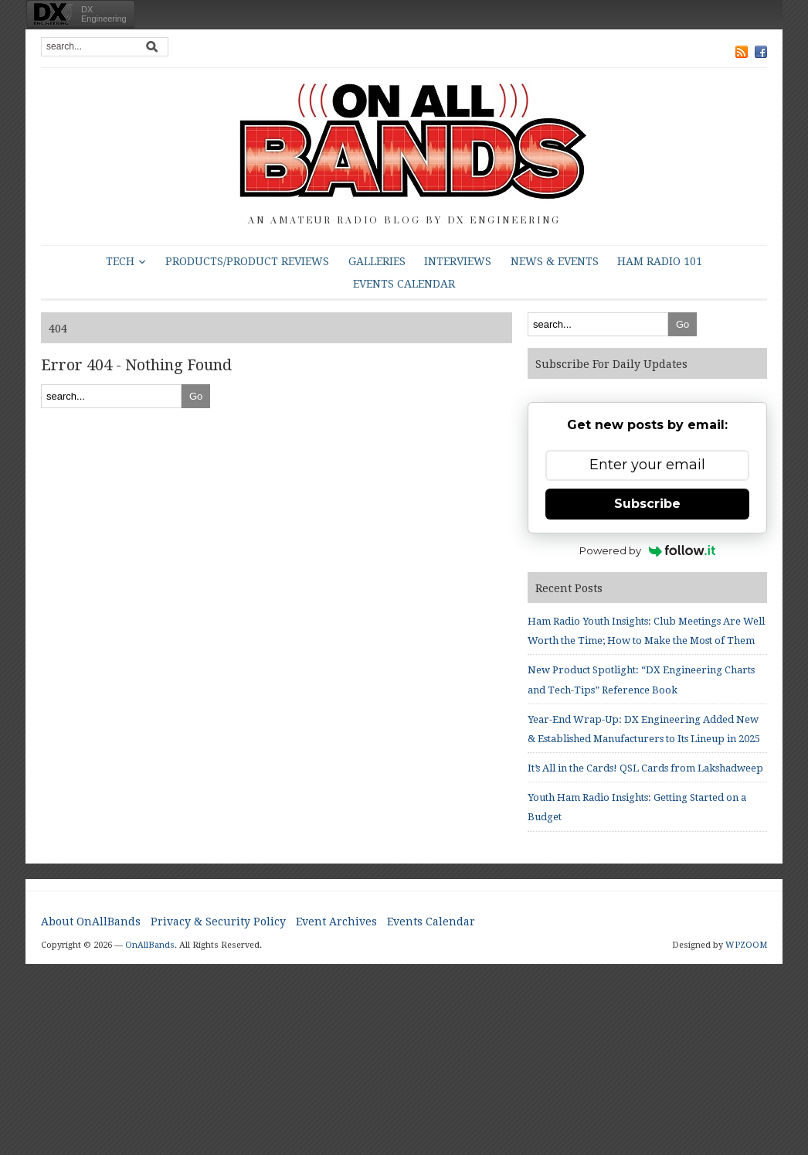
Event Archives (336, 921)
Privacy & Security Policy (218, 921)
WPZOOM (746, 945)
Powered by (647, 550)
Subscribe (647, 503)
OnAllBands (150, 945)
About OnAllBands (91, 921)
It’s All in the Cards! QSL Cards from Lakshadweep (645, 768)
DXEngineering (104, 14)
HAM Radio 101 (659, 261)
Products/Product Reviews (247, 261)
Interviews (457, 261)
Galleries (377, 261)
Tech (120, 261)
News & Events (555, 261)
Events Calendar (404, 284)
